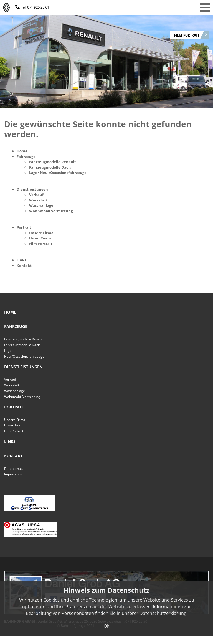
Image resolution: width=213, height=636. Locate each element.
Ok (106, 626)
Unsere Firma (41, 232)
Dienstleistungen (32, 189)
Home (22, 150)
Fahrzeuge (26, 156)
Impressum (13, 474)
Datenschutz (14, 468)
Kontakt (24, 265)
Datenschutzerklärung (163, 613)
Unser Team (40, 238)
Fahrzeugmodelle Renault (52, 161)
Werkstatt (38, 200)
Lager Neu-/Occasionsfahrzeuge (58, 172)
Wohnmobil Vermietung (51, 210)
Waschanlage (41, 205)
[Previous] (14, 56)
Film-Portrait (40, 243)
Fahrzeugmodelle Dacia (50, 167)
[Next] (199, 56)
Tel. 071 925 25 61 (35, 7)
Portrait (24, 227)
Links (21, 260)
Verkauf (36, 194)
